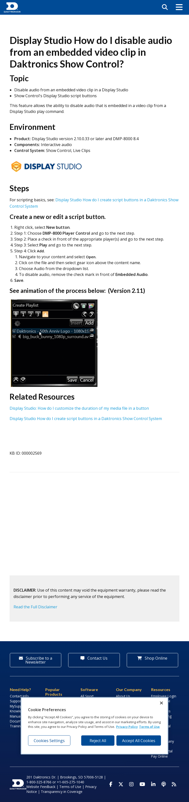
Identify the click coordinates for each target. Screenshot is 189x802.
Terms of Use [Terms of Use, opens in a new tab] (149, 726)
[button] (179, 7)
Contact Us (94, 658)
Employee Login (163, 696)
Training (16, 726)
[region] (94, 725)
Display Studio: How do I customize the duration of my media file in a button (79, 408)
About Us (123, 696)
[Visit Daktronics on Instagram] (131, 784)
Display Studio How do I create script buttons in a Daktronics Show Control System (86, 418)
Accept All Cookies (138, 740)
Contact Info (19, 696)
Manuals (16, 716)
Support (16, 701)
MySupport (18, 706)
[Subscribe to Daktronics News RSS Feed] (174, 784)
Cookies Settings (49, 740)
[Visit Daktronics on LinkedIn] (153, 784)
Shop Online (152, 658)
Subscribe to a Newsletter (35, 660)
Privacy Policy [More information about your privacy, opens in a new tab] (127, 726)
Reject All (98, 740)
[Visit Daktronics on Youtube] (142, 784)
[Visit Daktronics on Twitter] (120, 784)
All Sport (87, 696)
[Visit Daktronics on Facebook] (110, 784)
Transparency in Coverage (61, 791)
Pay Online (159, 756)
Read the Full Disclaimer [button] (35, 607)
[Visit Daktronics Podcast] (163, 784)
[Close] (161, 702)
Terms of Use (70, 786)
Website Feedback (40, 786)
